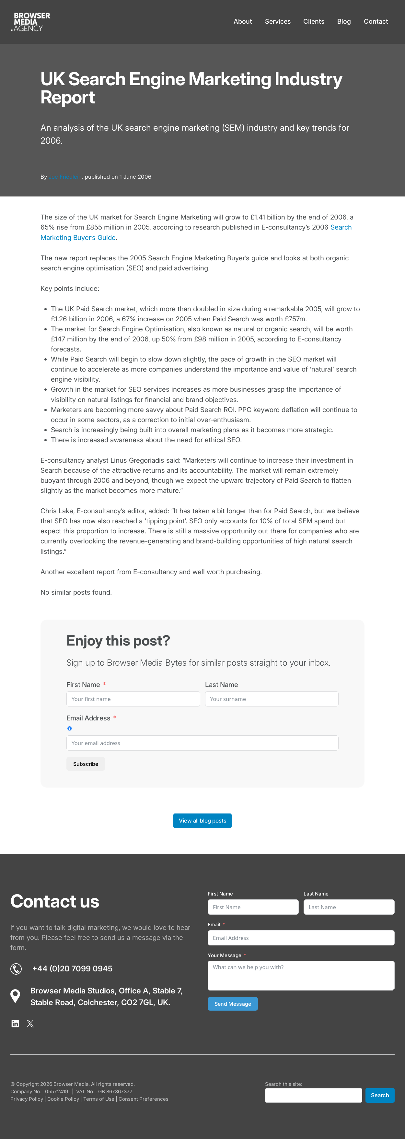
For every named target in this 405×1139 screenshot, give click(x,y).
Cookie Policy (63, 1099)
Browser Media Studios (72, 990)
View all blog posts (202, 820)
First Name (83, 685)
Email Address (88, 718)
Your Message (224, 955)
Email (214, 924)
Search (380, 1095)
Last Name (221, 685)
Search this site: (283, 1084)
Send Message (232, 1004)
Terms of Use (98, 1099)
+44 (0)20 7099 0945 (72, 968)
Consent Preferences (143, 1099)
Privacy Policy (26, 1099)
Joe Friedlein (65, 176)
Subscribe (85, 764)
